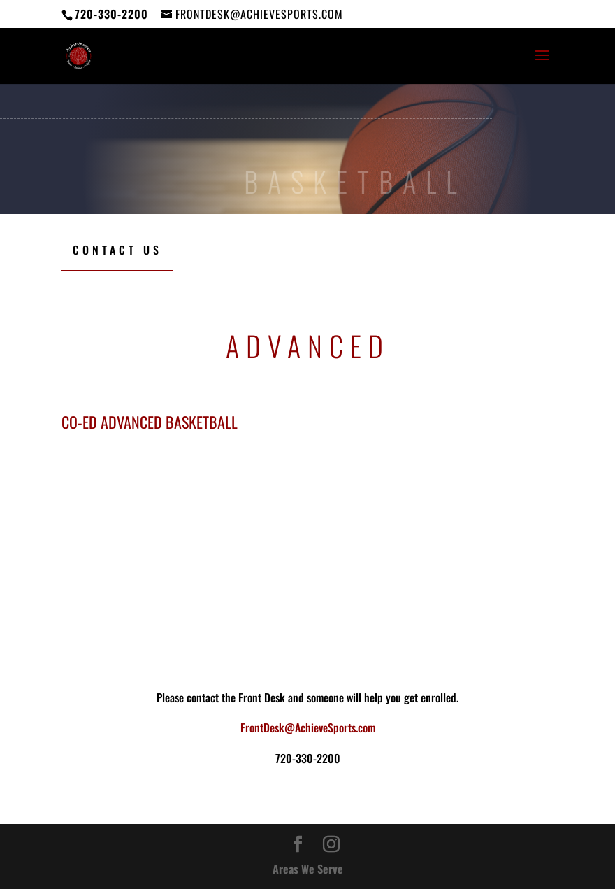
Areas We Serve (308, 868)
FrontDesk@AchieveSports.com (307, 727)
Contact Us (117, 249)
